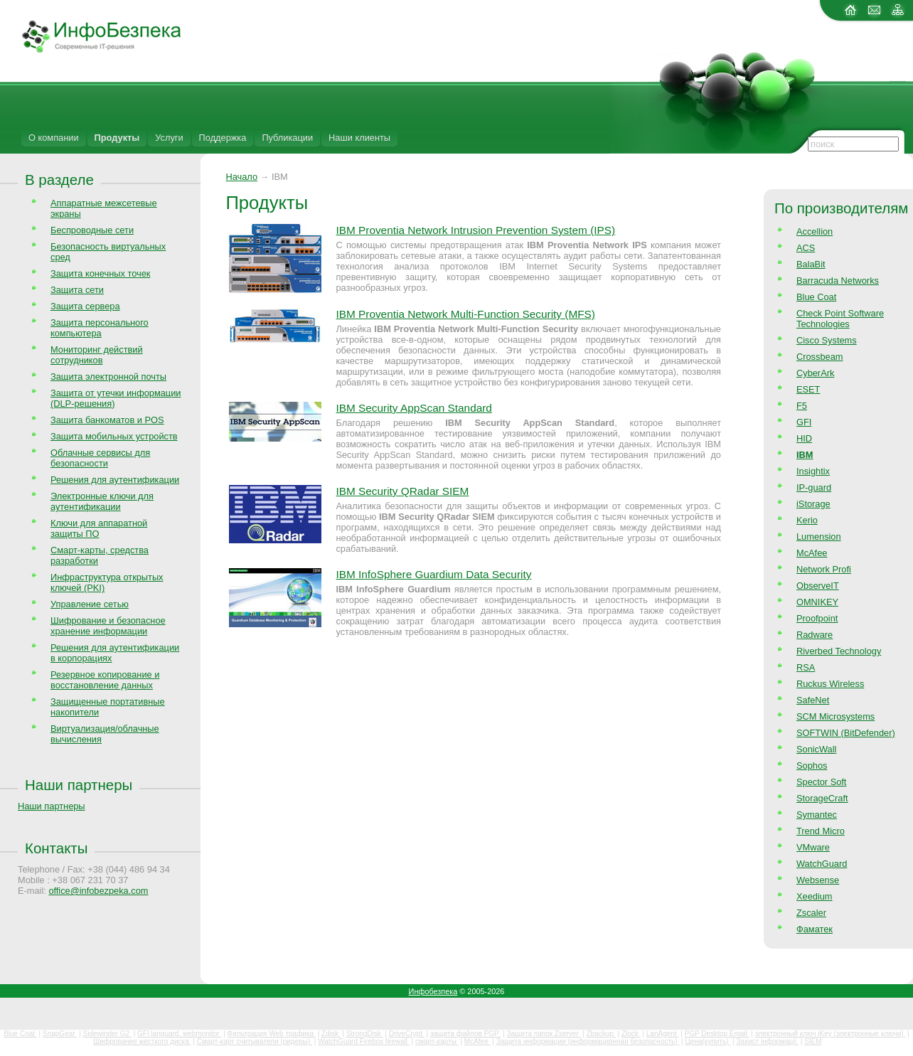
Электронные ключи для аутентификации (102, 501)
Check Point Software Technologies (840, 318)
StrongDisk (364, 1034)
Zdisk (331, 1034)
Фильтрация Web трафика (272, 1034)
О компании (53, 137)
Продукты (117, 137)
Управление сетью (89, 604)
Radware (814, 634)
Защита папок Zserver (544, 1034)
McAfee (811, 553)
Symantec (816, 814)
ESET (808, 389)
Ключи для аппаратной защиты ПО (98, 528)
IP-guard (813, 487)
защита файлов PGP (465, 1034)
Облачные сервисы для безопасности (100, 458)
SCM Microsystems (835, 716)
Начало (241, 176)
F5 (801, 405)
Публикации (287, 137)
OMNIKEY (817, 602)
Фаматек (814, 929)
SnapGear (60, 1034)
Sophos (811, 765)
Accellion (814, 231)
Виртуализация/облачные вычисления (104, 734)
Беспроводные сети (92, 230)
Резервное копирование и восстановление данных (104, 679)
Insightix (813, 471)
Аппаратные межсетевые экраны (103, 208)
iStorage (813, 503)
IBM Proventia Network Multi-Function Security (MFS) (465, 314)
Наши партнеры (78, 785)
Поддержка (223, 137)
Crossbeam (819, 356)
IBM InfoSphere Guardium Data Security (433, 574)
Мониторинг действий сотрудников (96, 355)
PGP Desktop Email (717, 1034)
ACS (805, 247)
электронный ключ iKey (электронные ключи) (830, 1034)
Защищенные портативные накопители (107, 707)
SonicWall (816, 749)
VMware (813, 847)
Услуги (169, 137)
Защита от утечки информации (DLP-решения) (115, 398)
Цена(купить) (707, 1041)
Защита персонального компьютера (99, 327)
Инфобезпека (433, 991)
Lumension (818, 536)
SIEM (812, 1041)
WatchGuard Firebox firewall (364, 1041)
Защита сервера (85, 306)
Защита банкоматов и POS (107, 420)
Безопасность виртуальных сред (108, 251)
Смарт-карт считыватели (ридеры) (254, 1041)
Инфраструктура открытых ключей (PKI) (107, 582)
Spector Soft (821, 782)
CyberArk (815, 373)
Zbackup (601, 1034)
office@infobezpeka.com (98, 890)
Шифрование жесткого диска (142, 1041)
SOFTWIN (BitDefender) (845, 732)
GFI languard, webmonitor (179, 1034)
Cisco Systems (826, 340)
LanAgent (662, 1034)
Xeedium (814, 896)
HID (804, 438)
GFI (803, 422)
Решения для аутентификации (114, 479)
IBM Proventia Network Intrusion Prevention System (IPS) (475, 230)
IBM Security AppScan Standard (413, 408)
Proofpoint (817, 618)
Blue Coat (816, 297)
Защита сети (77, 289)
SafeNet (812, 700)
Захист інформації (767, 1041)
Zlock (631, 1034)
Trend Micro (820, 831)
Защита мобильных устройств (114, 436)
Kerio (807, 520)
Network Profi (823, 569)
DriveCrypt (407, 1034)
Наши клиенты (359, 137)
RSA (805, 667)
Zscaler (811, 912)
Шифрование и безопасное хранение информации (108, 625)
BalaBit (811, 264)
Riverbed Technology (838, 651)
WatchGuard (821, 863)
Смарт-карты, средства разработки (99, 555)
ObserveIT (817, 585)
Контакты (56, 848)
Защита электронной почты (108, 376)
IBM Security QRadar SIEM (402, 491)
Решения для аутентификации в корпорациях (114, 652)
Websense (817, 880)
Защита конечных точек (100, 273)
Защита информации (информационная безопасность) (588, 1041)
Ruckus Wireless (830, 683)
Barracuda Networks (837, 280)
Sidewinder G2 (107, 1034)
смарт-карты (437, 1041)
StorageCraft (822, 798)
